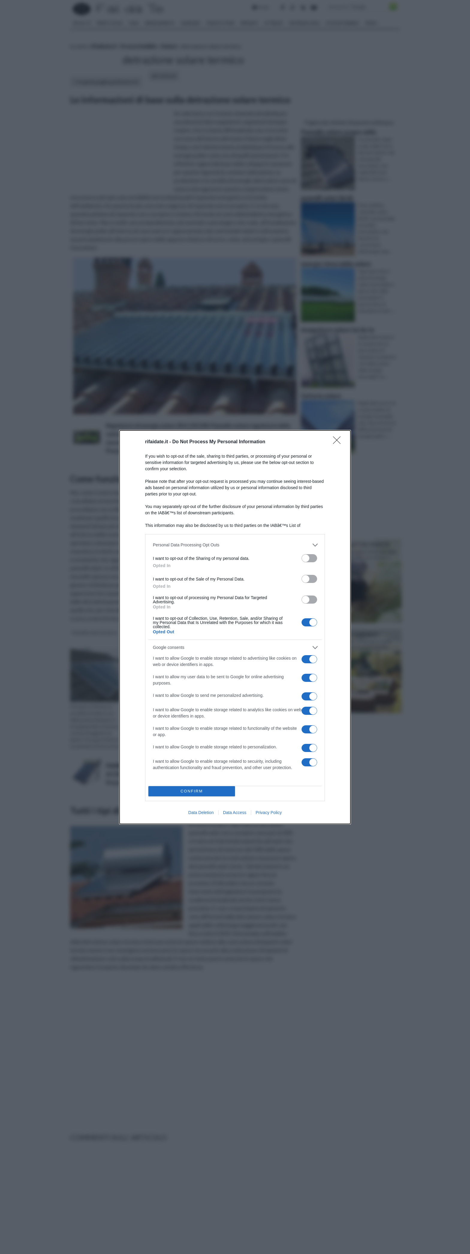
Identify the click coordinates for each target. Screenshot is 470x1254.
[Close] (338, 442)
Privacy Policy (269, 812)
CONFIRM (191, 791)
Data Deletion (201, 812)
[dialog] (235, 627)
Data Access (234, 812)
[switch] (309, 558)
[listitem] (235, 545)
